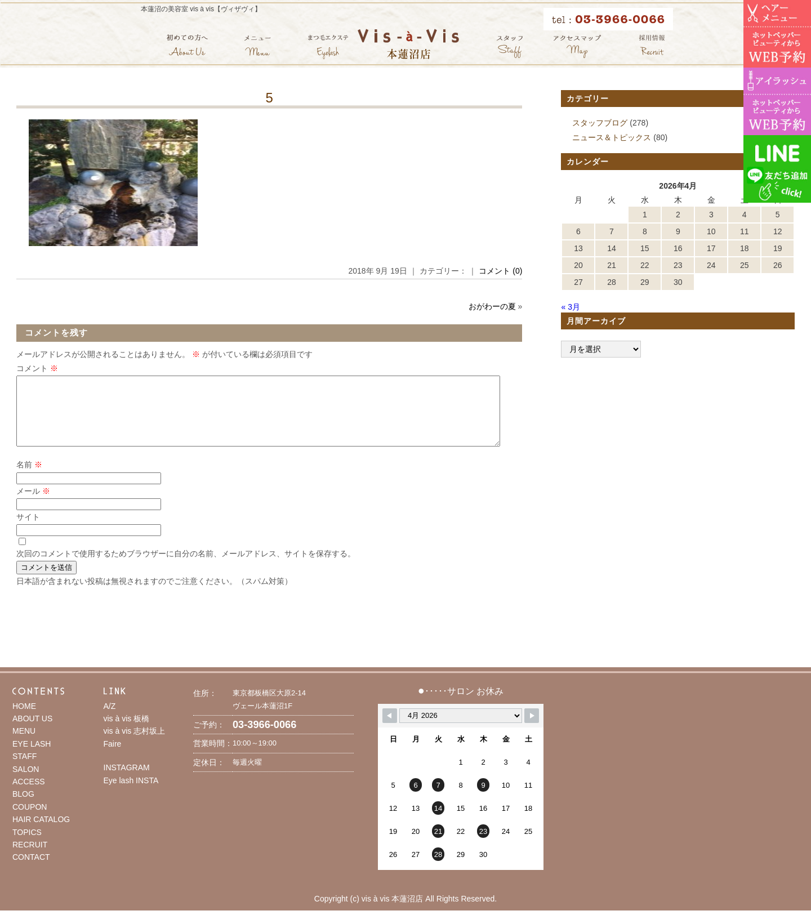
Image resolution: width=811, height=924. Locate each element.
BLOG (23, 807)
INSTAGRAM (127, 780)
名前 (29, 478)
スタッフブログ (599, 122)
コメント (37, 368)
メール (33, 504)
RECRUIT (29, 858)
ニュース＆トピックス (611, 137)
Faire (113, 757)
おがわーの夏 (492, 306)
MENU (23, 744)
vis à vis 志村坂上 (135, 744)
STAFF (24, 769)
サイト (28, 530)
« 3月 (570, 306)
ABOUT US (32, 731)
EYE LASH (31, 757)
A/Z (110, 719)
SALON (25, 782)
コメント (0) (500, 270)
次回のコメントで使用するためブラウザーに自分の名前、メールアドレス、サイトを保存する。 (185, 567)
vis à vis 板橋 (127, 731)
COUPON (29, 820)
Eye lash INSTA (131, 793)
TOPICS (27, 845)
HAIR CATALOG (41, 832)
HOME (24, 719)
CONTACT (31, 870)
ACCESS (28, 795)
